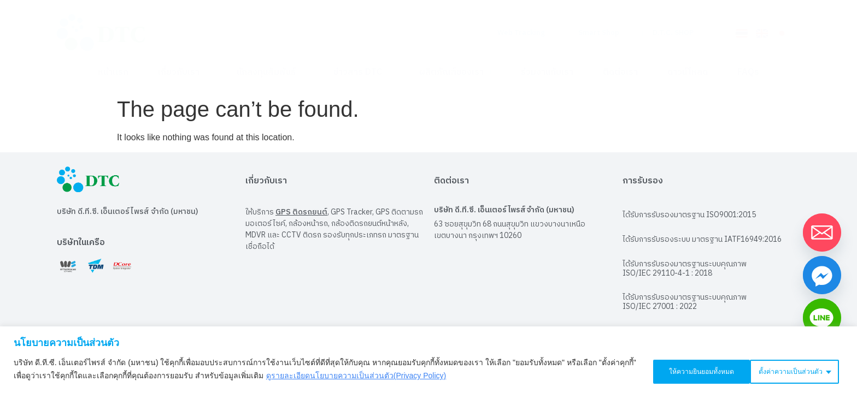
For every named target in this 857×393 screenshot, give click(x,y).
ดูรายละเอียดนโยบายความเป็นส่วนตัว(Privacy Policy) (375, 377)
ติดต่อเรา (620, 72)
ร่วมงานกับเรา (547, 72)
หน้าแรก (113, 72)
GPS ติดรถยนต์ (301, 206)
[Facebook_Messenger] (822, 275)
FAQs (748, 72)
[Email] (822, 232)
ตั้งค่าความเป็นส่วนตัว (680, 370)
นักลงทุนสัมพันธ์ (270, 72)
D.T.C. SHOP (668, 33)
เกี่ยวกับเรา (182, 72)
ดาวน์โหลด (687, 72)
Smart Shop (593, 33)
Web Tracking (516, 33)
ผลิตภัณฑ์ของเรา (455, 72)
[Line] (822, 318)
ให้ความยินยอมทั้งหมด (790, 370)
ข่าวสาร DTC (361, 72)
